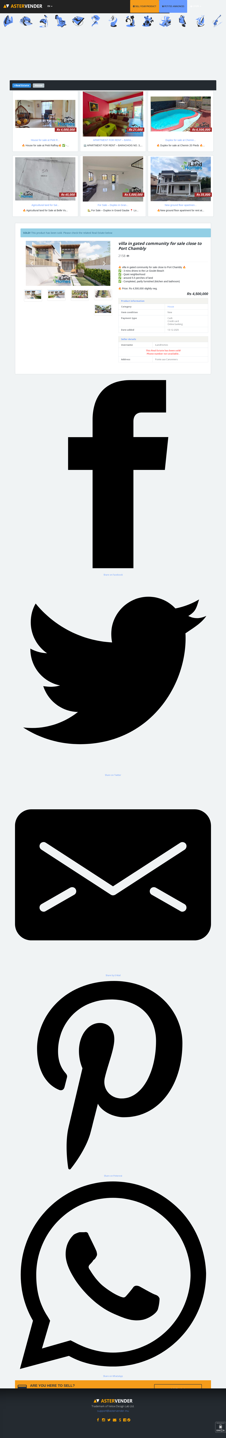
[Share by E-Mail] (113, 877)
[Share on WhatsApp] (113, 1277)
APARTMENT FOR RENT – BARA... (113, 140)
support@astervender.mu (113, 1410)
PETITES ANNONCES (183, 6)
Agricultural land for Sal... (45, 205)
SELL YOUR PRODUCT (154, 6)
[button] (32, 263)
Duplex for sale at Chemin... (180, 140)
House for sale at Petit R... (45, 140)
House (171, 306)
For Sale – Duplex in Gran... (113, 205)
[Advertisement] (113, 55)
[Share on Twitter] (113, 676)
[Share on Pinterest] (113, 1077)
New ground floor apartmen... (181, 205)
